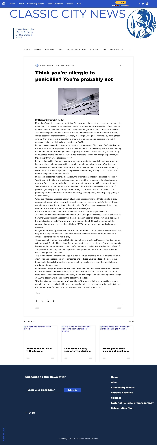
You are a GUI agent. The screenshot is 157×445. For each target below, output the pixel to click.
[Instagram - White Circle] (147, 3)
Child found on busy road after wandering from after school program (76, 349)
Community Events (123, 387)
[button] (120, 3)
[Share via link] (53, 301)
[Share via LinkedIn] (48, 301)
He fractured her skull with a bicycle (39, 349)
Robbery (37, 49)
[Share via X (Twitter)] (42, 301)
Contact (116, 397)
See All (131, 321)
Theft (60, 49)
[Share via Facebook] (36, 301)
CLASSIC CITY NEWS (68, 14)
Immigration (49, 49)
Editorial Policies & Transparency (132, 403)
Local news (94, 49)
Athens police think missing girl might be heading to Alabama (114, 349)
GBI (104, 49)
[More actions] (120, 65)
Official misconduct (117, 49)
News (38, 293)
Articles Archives (122, 392)
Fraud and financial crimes (76, 49)
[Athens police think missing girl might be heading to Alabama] (116, 335)
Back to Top (4, 434)
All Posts (27, 49)
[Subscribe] (72, 390)
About (114, 382)
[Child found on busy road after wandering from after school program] (78, 335)
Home (114, 377)
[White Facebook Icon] (26, 413)
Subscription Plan (122, 408)
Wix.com (95, 439)
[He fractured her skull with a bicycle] (40, 335)
